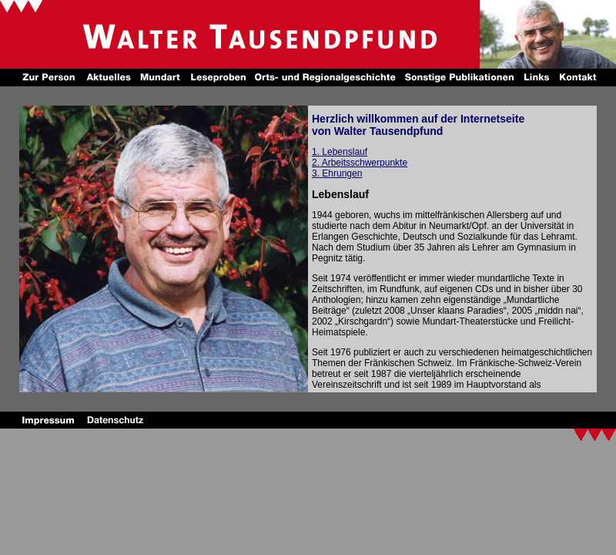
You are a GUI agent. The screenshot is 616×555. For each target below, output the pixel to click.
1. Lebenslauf (339, 151)
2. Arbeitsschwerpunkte (359, 162)
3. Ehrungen (337, 173)
